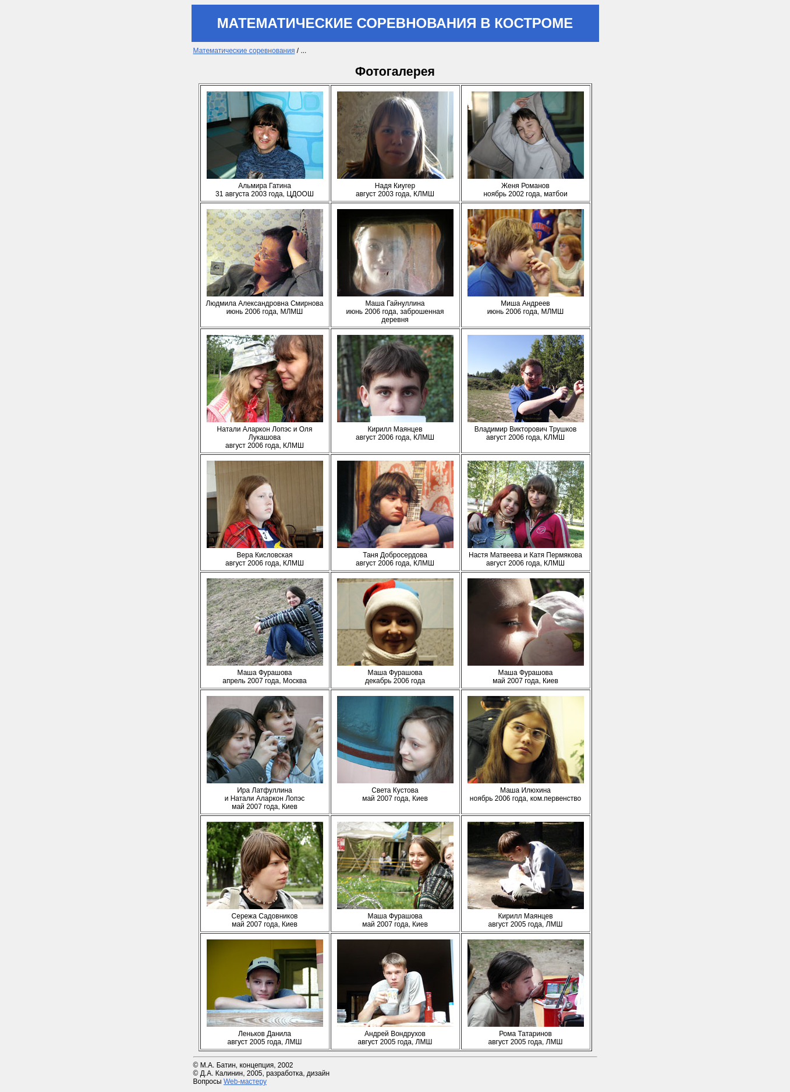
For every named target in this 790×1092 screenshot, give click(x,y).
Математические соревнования (244, 51)
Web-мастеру (245, 1081)
